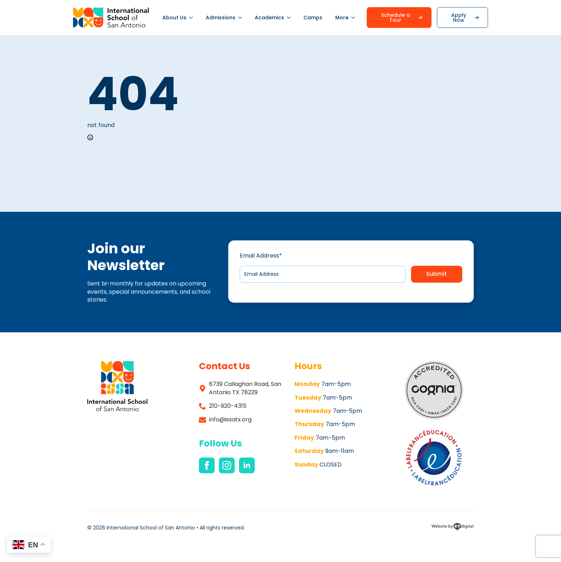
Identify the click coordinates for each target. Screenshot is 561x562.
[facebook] (207, 465)
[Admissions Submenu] (241, 17)
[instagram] (227, 465)
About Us (174, 17)
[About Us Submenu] (192, 17)
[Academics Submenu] (290, 17)
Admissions (220, 17)
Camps (312, 17)
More (341, 17)
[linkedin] (247, 465)
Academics (269, 17)
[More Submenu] (354, 17)
